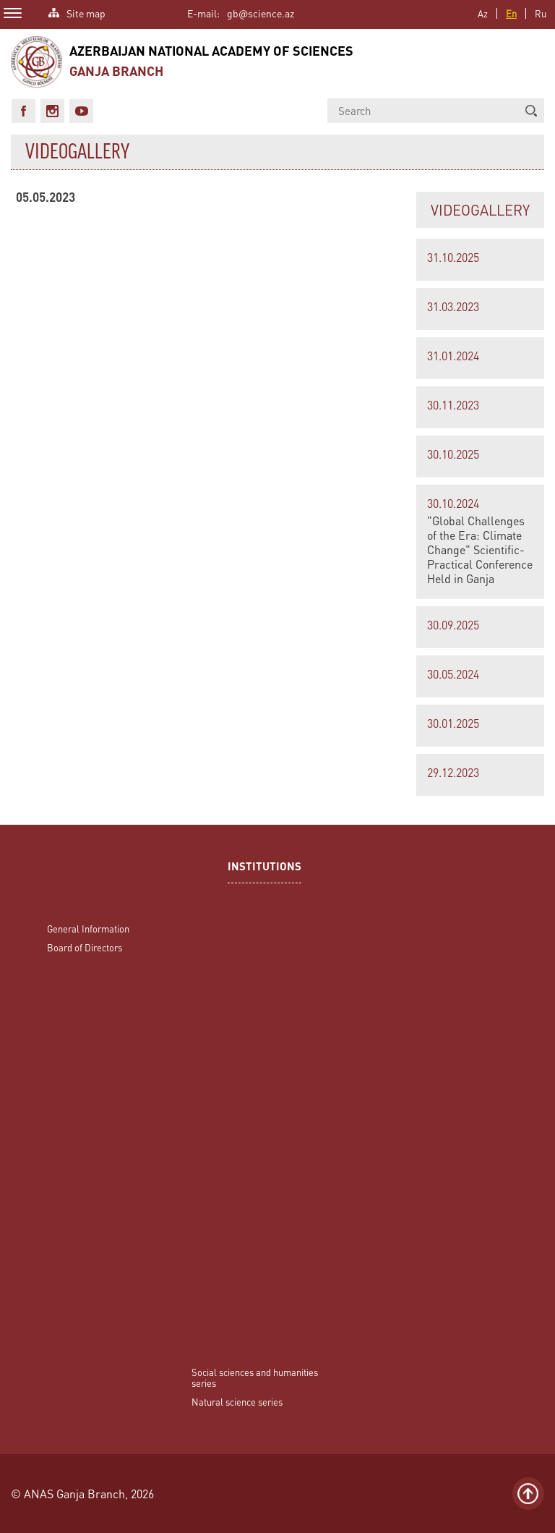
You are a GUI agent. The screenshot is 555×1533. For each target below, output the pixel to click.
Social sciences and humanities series (255, 1377)
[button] (531, 110)
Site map (86, 12)
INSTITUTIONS (264, 867)
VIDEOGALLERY (480, 209)
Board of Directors (84, 947)
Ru (540, 13)
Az (483, 13)
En (511, 13)
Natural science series (237, 1401)
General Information (88, 928)
